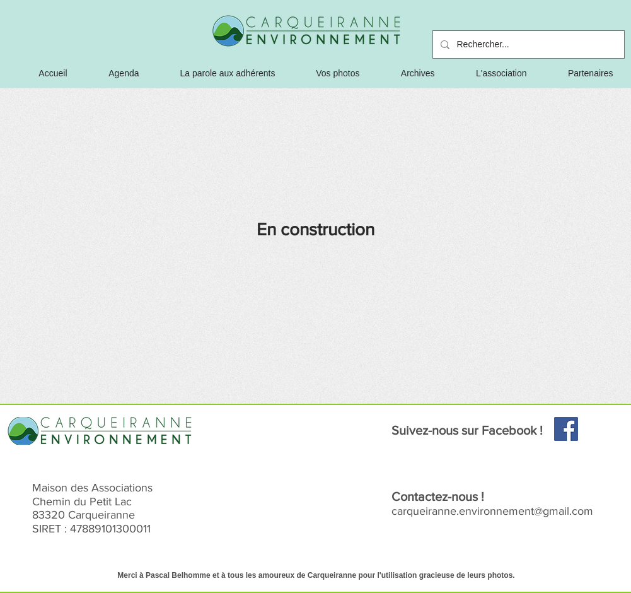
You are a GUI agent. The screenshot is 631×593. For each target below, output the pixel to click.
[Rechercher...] (527, 44)
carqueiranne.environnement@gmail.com (492, 511)
